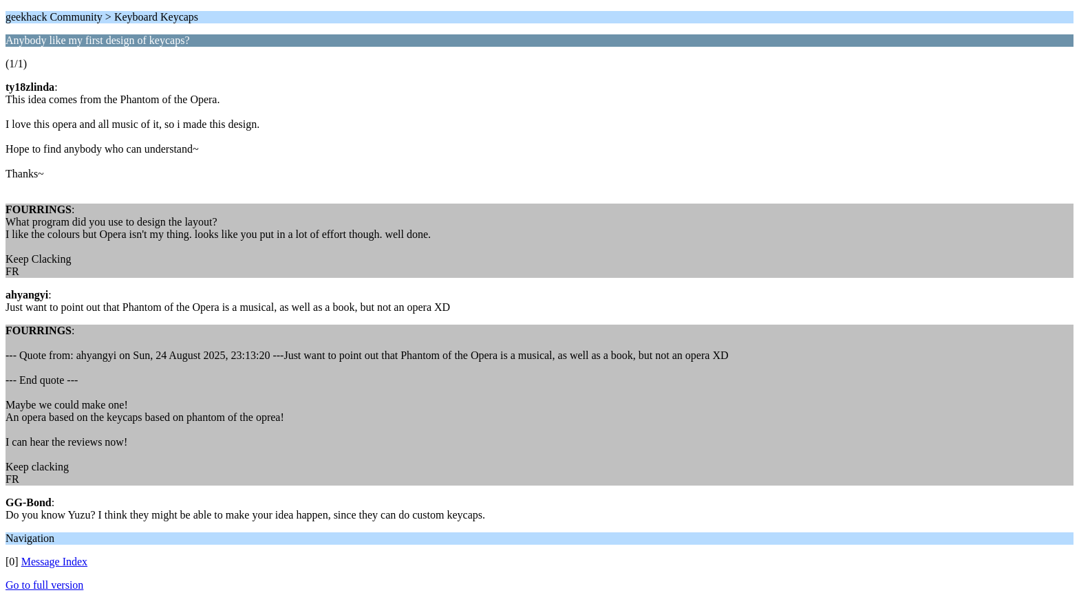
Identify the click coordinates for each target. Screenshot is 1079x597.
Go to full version (44, 585)
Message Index (54, 561)
